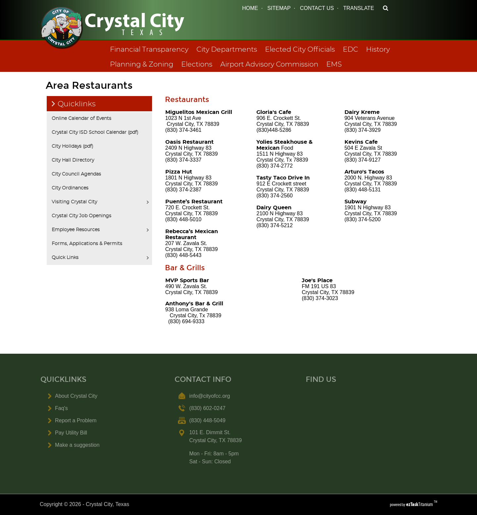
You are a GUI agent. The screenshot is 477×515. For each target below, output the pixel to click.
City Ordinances (70, 188)
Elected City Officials (300, 49)
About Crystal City (76, 396)
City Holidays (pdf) (72, 146)
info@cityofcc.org (209, 396)
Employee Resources (76, 230)
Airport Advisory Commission (269, 64)
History (378, 49)
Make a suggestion (77, 445)
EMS (334, 64)
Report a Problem (75, 420)
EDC (350, 49)
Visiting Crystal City (74, 202)
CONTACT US (317, 8)
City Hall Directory (73, 160)
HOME (250, 8)
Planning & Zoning (141, 64)
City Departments (226, 49)
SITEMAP (279, 8)
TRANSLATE (358, 8)
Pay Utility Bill (71, 433)
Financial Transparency (149, 49)
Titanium (420, 504)
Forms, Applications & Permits (87, 243)
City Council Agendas (76, 174)
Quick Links (65, 257)
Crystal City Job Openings (81, 216)
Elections (196, 64)
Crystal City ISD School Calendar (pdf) (95, 132)
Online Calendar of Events (81, 118)
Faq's (61, 408)
